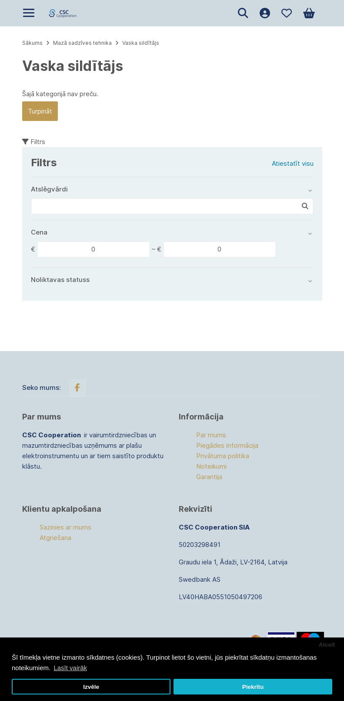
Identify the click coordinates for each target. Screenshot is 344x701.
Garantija (209, 477)
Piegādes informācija (227, 445)
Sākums (32, 43)
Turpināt (40, 111)
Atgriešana (55, 537)
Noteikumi (211, 466)
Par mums (211, 435)
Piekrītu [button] (253, 687)
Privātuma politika (222, 456)
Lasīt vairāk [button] (70, 667)
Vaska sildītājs (140, 43)
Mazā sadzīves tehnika (82, 43)
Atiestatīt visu (293, 163)
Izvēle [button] (91, 687)
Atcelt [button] (327, 644)
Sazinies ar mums (65, 527)
